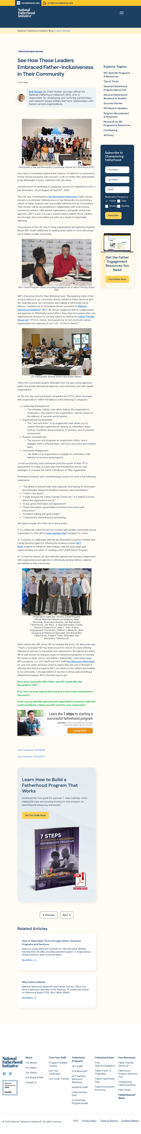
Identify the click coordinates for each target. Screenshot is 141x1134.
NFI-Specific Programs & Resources (117, 74)
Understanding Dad (56, 533)
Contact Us (31, 1082)
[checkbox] (117, 205)
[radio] (111, 203)
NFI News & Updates (115, 108)
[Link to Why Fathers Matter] (56, 991)
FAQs (76, 1120)
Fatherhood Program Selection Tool (127, 1073)
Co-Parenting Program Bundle (80, 1102)
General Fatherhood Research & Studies (115, 96)
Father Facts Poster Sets (105, 1080)
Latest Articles (62, 30)
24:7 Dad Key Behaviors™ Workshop (79, 1079)
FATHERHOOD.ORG (28, 3)
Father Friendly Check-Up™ (126, 1064)
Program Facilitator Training (58, 1064)
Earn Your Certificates (54, 1072)
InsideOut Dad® (80, 1087)
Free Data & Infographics (105, 1064)
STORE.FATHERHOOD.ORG (58, 3)
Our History (31, 1072)
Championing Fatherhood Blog (126, 1083)
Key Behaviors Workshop (81, 661)
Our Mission (31, 1062)
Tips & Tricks (111, 81)
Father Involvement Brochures (105, 1088)
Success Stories (113, 103)
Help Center (124, 1089)
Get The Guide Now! (35, 815)
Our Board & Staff (34, 1077)
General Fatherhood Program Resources (115, 88)
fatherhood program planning (31, 51)
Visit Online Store (117, 280)
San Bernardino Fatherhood (63, 196)
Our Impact (31, 1067)
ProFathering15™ (80, 1071)
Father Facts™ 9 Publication (103, 1072)
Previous (49, 915)
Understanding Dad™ (79, 1094)
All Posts (109, 135)
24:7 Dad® (77, 1066)
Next (67, 915)
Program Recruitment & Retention (116, 115)
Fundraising (110, 130)
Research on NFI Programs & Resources (117, 123)
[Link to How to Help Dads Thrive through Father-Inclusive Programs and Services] (56, 951)
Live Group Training (59, 1078)
